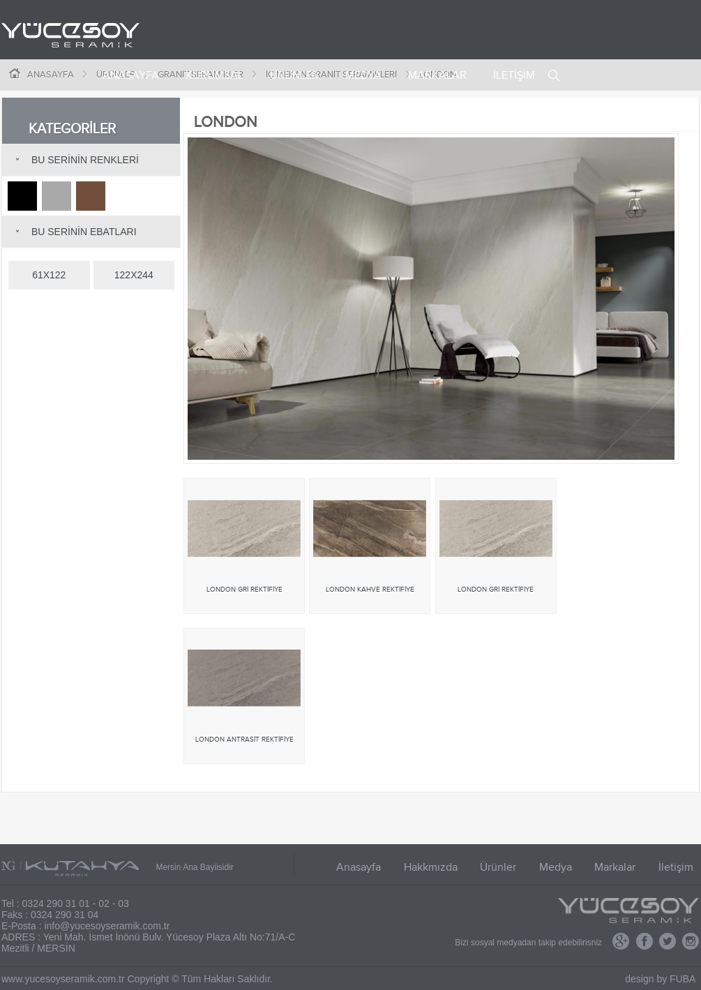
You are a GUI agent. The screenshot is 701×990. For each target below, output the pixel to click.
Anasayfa (358, 867)
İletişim (675, 867)
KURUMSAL (214, 75)
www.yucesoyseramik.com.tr (63, 978)
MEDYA (363, 75)
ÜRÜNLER (294, 75)
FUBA (682, 978)
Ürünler (498, 867)
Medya (555, 867)
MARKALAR (437, 75)
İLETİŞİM (514, 75)
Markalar (614, 867)
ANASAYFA (131, 75)
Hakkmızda (431, 867)
